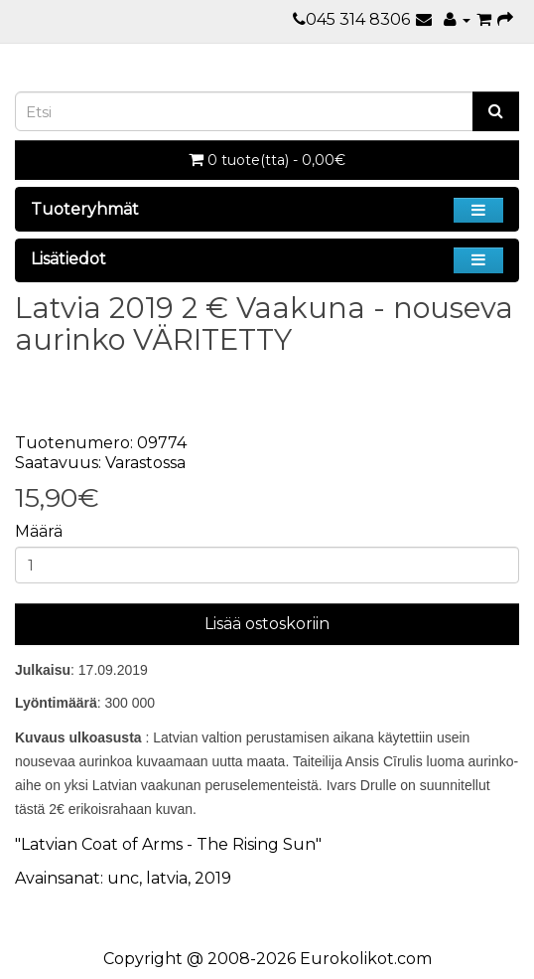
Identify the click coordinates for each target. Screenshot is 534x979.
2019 (213, 878)
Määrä (39, 531)
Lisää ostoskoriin (267, 623)
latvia (167, 878)
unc (123, 878)
